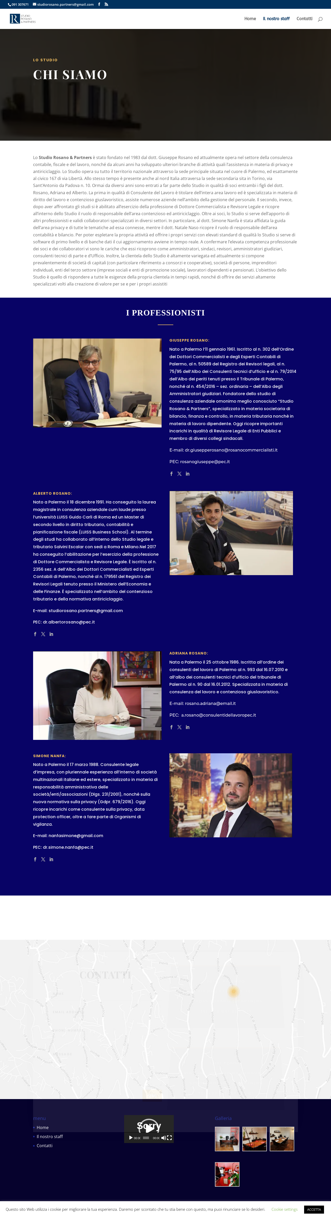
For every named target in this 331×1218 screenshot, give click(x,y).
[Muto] (191, 1156)
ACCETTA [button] (314, 1209)
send (152, 1099)
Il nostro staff (276, 19)
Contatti (304, 19)
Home (250, 19)
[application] (165, 1138)
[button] (165, 1138)
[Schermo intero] (200, 1156)
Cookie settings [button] (285, 1209)
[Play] (130, 1156)
